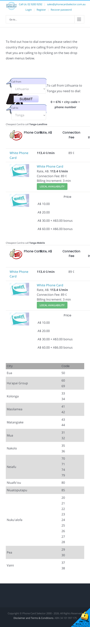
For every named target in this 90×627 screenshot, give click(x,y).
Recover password (61, 9)
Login (28, 9)
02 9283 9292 (35, 4)
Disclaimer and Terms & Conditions (33, 618)
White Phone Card (50, 166)
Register (41, 9)
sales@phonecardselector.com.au (66, 4)
